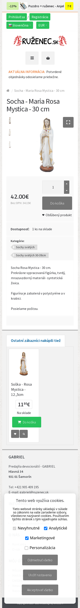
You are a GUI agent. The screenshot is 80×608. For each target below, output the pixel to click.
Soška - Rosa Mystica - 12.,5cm (21, 389)
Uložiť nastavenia (40, 575)
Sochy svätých (25, 247)
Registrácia (40, 17)
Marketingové (40, 537)
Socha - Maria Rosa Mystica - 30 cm (39, 90)
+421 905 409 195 (27, 487)
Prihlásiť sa (17, 17)
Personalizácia (40, 547)
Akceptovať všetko (40, 590)
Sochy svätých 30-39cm (31, 255)
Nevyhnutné (26, 528)
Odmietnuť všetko (40, 560)
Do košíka (57, 203)
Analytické (55, 528)
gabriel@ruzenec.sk (34, 492)
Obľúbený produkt (59, 215)
